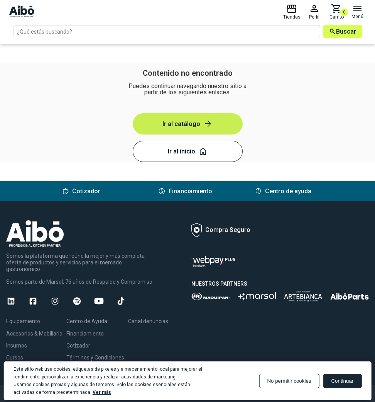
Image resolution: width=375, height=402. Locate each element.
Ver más (102, 392)
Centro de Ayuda (86, 321)
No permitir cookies (289, 381)
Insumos (16, 345)
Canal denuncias (148, 321)
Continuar (342, 381)
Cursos (14, 357)
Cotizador (78, 345)
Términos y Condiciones (95, 357)
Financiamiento (85, 333)
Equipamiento (23, 321)
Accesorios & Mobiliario (34, 333)
